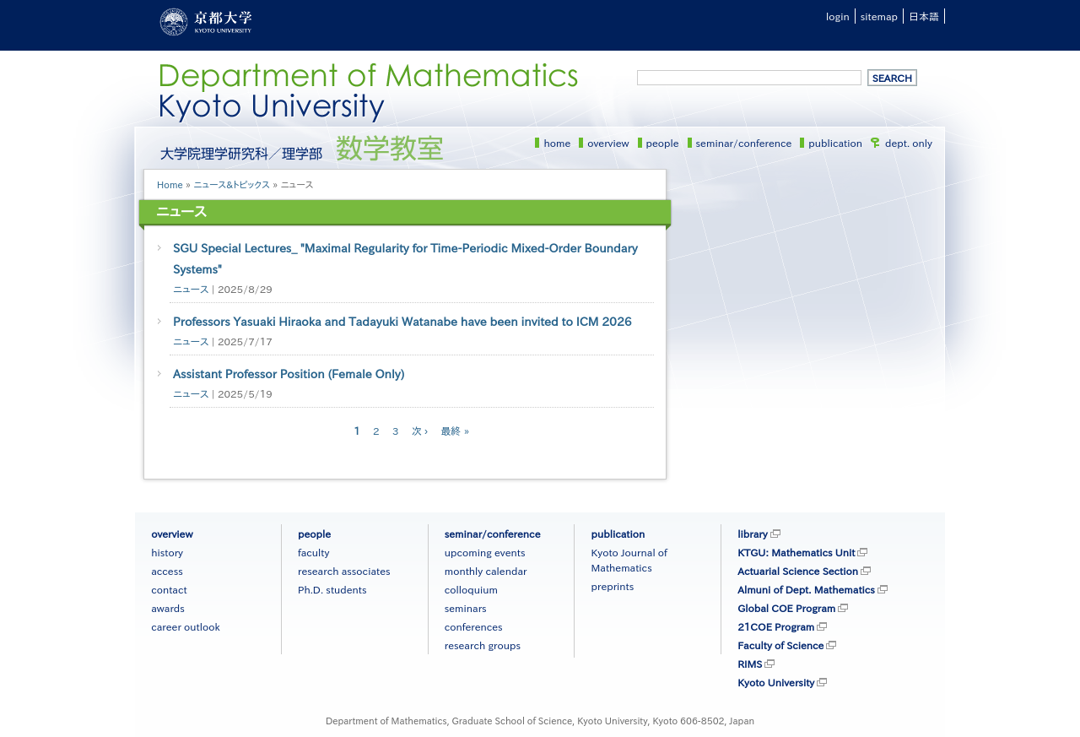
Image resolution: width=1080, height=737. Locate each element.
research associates (344, 571)
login (838, 16)
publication (835, 143)
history (167, 552)
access (167, 571)
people (662, 143)
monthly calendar (486, 571)
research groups (483, 645)
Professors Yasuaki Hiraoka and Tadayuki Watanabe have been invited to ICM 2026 (402, 322)
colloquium (471, 589)
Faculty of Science (780, 645)
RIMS (749, 663)
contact (168, 589)
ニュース (190, 289)
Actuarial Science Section (797, 571)
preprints (612, 586)
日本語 (924, 16)
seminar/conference (744, 143)
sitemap (879, 16)
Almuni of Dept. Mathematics (806, 589)
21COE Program (775, 626)
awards (168, 608)
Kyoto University (775, 682)
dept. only (908, 143)
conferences (474, 626)
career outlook (185, 626)
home (556, 143)
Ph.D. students (332, 589)
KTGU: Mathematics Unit (796, 552)
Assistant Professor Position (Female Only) (288, 374)
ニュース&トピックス (231, 184)
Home (170, 184)
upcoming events (485, 552)
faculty (313, 552)
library (752, 533)
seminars (466, 608)
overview (608, 143)
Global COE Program (786, 608)
